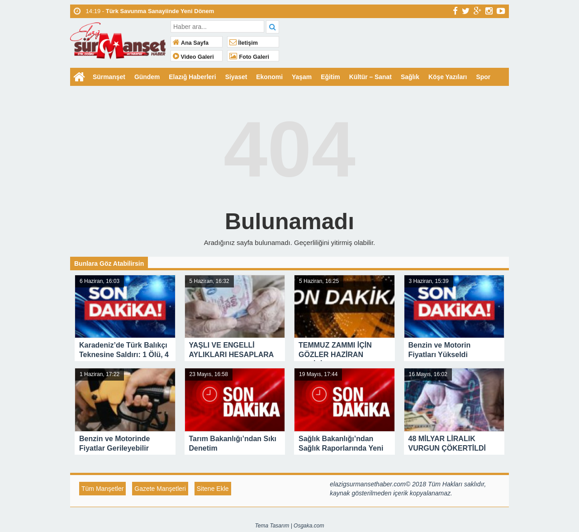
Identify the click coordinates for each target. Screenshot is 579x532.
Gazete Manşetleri (160, 488)
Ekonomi (270, 76)
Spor (485, 76)
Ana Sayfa (191, 43)
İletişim (243, 43)
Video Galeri (193, 57)
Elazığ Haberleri (193, 76)
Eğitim (332, 76)
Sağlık (411, 76)
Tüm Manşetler (102, 488)
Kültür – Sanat (372, 76)
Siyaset (237, 76)
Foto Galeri (249, 57)
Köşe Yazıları (449, 76)
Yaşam (303, 76)
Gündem (147, 76)
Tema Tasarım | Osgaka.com (289, 526)
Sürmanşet (109, 76)
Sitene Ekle (213, 488)
